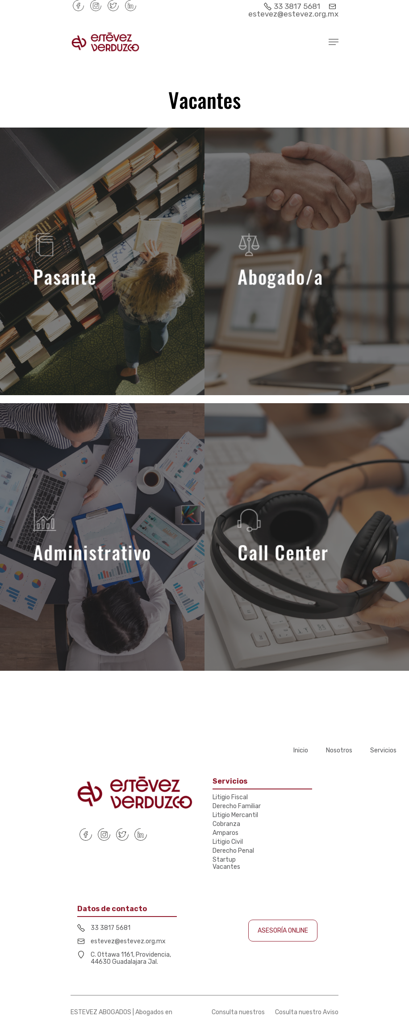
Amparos (225, 833)
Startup (224, 859)
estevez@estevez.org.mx (293, 10)
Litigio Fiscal (230, 797)
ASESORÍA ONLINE (283, 930)
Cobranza (226, 824)
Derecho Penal (233, 851)
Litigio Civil (228, 842)
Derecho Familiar (237, 806)
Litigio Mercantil (235, 815)
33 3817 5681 (293, 6)
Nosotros (339, 750)
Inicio (300, 750)
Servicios (383, 750)
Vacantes (226, 867)
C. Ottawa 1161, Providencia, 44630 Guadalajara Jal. (131, 958)
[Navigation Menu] (333, 41)
